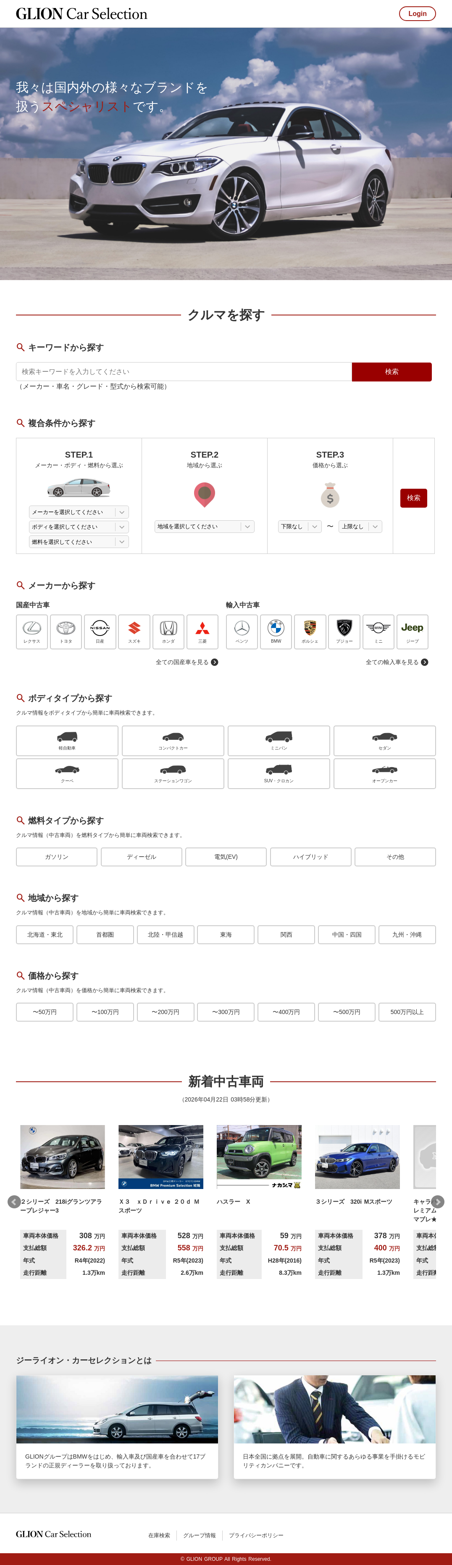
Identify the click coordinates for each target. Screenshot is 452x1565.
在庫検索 (159, 1535)
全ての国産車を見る (187, 662)
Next (437, 1202)
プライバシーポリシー (256, 1535)
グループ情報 (199, 1535)
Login (417, 13)
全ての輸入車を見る (397, 662)
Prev (14, 1202)
